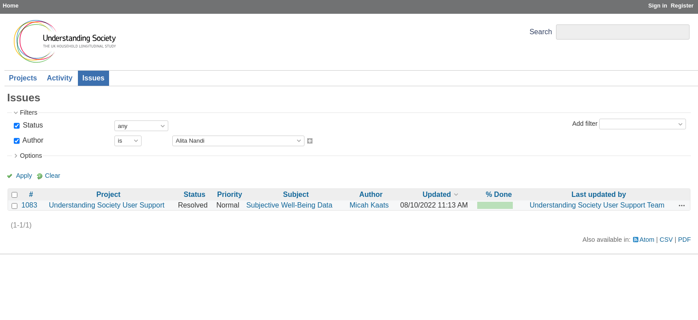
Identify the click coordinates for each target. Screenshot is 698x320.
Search (540, 32)
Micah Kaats (369, 205)
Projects (23, 78)
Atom (647, 239)
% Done (499, 194)
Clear (52, 175)
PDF (684, 239)
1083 (29, 205)
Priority (229, 194)
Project (108, 194)
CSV (666, 239)
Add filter (584, 123)
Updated (436, 194)
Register (682, 5)
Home (11, 5)
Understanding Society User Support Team (597, 205)
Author (32, 140)
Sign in (657, 5)
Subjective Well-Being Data (289, 205)
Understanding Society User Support (107, 205)
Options (31, 155)
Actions (682, 205)
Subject (296, 194)
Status (32, 125)
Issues (93, 78)
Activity (60, 78)
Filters (28, 112)
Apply (24, 175)
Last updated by (599, 194)
